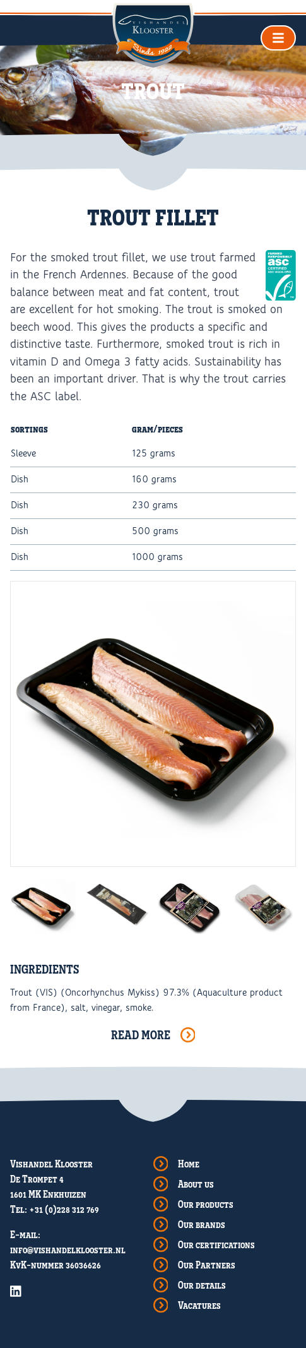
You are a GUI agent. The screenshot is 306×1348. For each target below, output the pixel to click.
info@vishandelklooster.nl (68, 1249)
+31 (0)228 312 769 (64, 1209)
